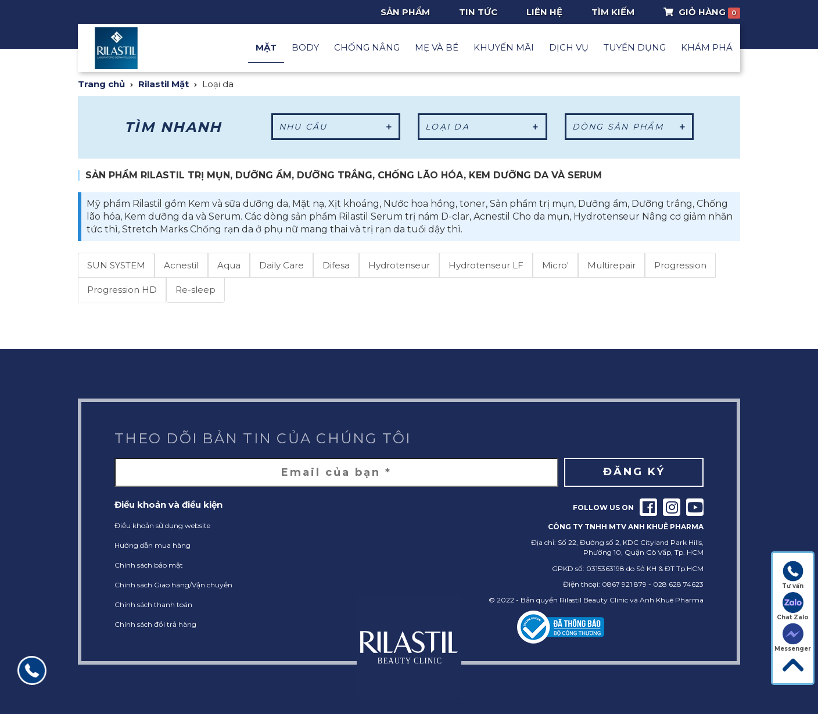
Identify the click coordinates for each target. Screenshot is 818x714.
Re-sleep (195, 289)
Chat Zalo (793, 606)
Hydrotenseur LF (486, 265)
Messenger (792, 637)
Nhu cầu (336, 126)
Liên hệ (544, 11)
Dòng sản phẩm (629, 126)
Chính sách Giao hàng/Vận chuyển (173, 584)
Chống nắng (367, 47)
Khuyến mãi (503, 47)
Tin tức (478, 11)
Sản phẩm (405, 11)
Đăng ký (634, 471)
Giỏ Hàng (702, 12)
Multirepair (611, 265)
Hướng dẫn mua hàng (152, 545)
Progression (680, 265)
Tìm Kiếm (612, 11)
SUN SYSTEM (116, 265)
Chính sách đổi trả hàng (155, 624)
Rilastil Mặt (163, 83)
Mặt (266, 47)
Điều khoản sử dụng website (162, 525)
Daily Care (281, 265)
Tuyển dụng (635, 47)
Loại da (482, 126)
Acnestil (181, 265)
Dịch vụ (569, 47)
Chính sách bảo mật (148, 565)
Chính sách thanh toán (153, 604)
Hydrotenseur (399, 265)
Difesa (336, 265)
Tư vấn (792, 575)
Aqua (229, 265)
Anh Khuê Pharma (672, 599)
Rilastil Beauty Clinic (593, 599)
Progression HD (122, 289)
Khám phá (707, 47)
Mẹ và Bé (436, 47)
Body (305, 47)
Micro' (555, 265)
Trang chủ (101, 83)
